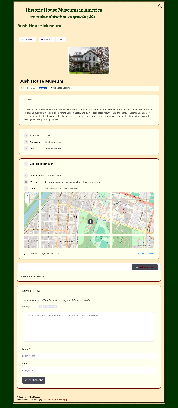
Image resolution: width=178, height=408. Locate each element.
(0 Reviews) (30, 88)
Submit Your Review (34, 384)
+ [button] (27, 196)
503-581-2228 (54, 175)
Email (26, 367)
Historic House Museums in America (63, 9)
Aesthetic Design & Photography (56, 403)
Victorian (67, 88)
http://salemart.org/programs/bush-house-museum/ (72, 182)
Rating (26, 306)
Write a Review (145, 267)
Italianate (57, 88)
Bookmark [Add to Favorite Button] (47, 40)
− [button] (27, 200)
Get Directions (145, 253)
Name (26, 353)
